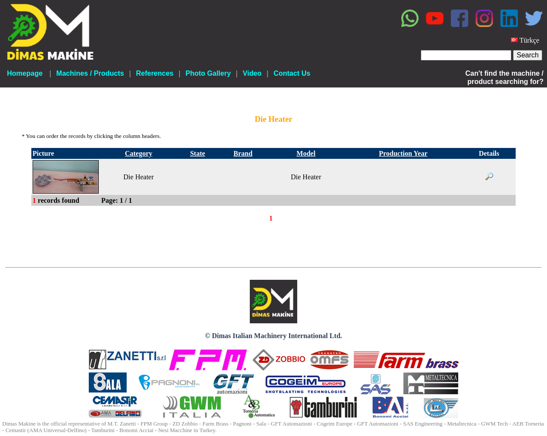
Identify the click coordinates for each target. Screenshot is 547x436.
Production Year (403, 153)
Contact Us (292, 73)
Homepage (25, 73)
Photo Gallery (208, 73)
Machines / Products (90, 73)
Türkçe (529, 40)
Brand (243, 153)
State (197, 153)
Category (138, 153)
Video (252, 73)
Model (305, 153)
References (154, 73)
